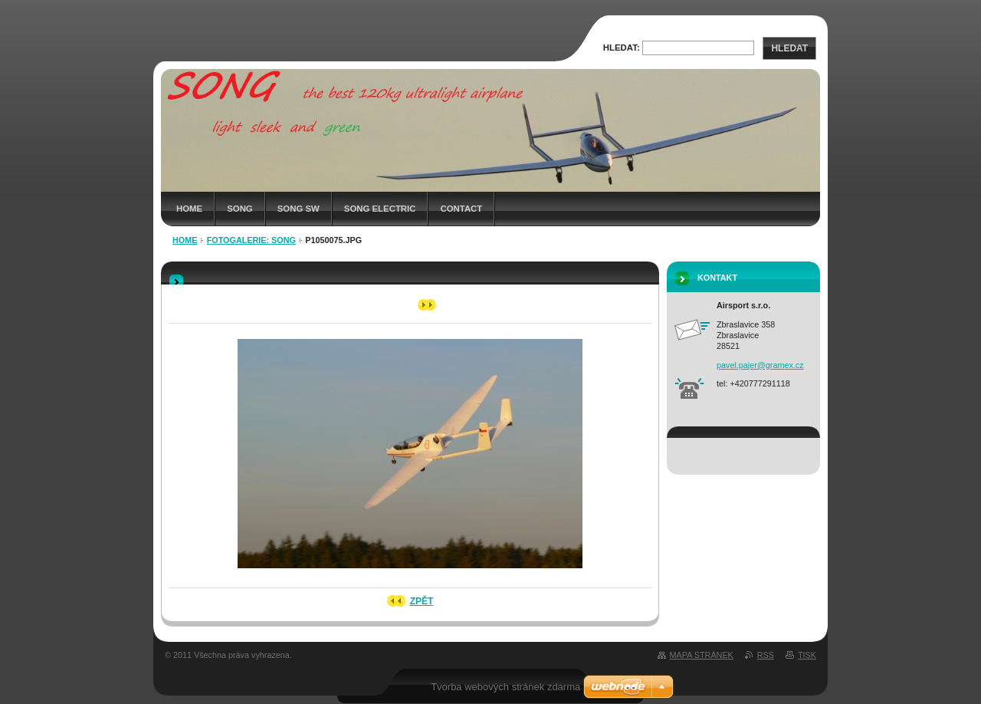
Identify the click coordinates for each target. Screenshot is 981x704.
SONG (240, 208)
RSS (765, 655)
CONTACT (461, 208)
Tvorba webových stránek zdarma (505, 686)
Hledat (789, 48)
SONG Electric (380, 208)
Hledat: (621, 47)
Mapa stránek (701, 655)
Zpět (422, 601)
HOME (189, 208)
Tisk (807, 655)
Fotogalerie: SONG (251, 240)
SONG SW (298, 208)
